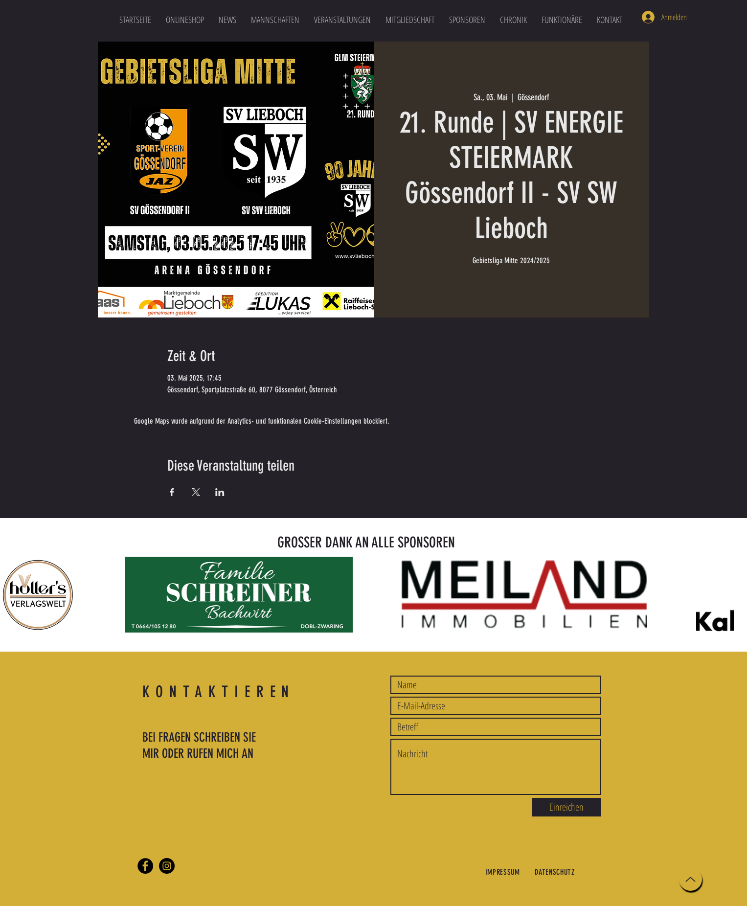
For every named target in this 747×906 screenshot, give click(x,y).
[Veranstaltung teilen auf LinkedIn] (220, 492)
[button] (275, 19)
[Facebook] (145, 866)
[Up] (690, 879)
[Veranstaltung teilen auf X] (196, 492)
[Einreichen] (566, 807)
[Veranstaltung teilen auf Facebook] (172, 492)
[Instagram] (167, 866)
